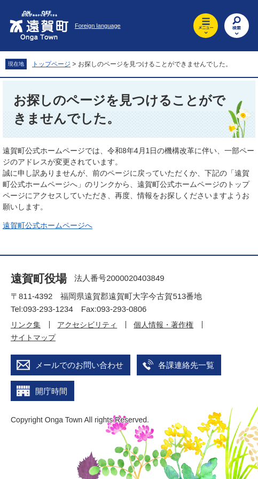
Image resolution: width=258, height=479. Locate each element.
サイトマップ (33, 337)
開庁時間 (51, 391)
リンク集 (26, 324)
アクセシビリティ (87, 324)
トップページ (51, 64)
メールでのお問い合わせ (79, 365)
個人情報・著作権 (163, 324)
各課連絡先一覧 (186, 365)
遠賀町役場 (39, 278)
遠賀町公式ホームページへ (47, 225)
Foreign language (98, 25)
